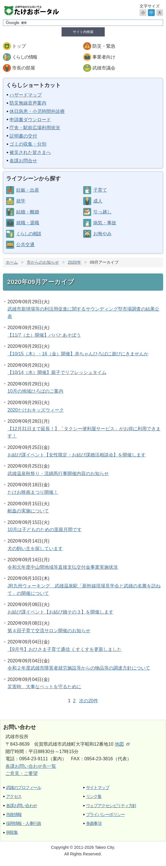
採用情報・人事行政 (23, 823)
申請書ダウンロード (30, 119)
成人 (97, 200)
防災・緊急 (103, 46)
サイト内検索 (83, 32)
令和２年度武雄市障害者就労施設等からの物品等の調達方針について (78, 668)
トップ (19, 46)
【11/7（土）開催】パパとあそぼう (44, 335)
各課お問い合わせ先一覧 (30, 766)
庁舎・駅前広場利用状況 (34, 127)
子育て (100, 190)
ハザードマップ (25, 94)
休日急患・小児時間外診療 (37, 111)
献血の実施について (28, 510)
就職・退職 (27, 222)
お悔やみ (102, 233)
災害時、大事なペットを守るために (44, 686)
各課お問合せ (23, 160)
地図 (122, 744)
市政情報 (14, 814)
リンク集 (94, 796)
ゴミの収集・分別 (27, 144)
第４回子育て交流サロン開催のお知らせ (48, 630)
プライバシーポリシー (105, 814)
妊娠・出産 (27, 190)
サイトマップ (97, 787)
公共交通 (25, 244)
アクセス (14, 796)
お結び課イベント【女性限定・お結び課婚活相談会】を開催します (76, 454)
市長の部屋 (23, 67)
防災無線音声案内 (27, 103)
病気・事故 (104, 222)
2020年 (74, 262)
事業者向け (103, 57)
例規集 (12, 832)
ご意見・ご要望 (21, 773)
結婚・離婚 (27, 211)
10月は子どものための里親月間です (44, 529)
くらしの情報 (24, 57)
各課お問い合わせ (21, 805)
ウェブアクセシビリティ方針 (111, 805)
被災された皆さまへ (30, 152)
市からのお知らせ (43, 262)
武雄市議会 (103, 67)
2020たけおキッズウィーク (35, 410)
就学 (20, 200)
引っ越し (102, 211)
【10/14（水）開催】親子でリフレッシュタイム (56, 372)
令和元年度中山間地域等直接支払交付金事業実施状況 (62, 567)
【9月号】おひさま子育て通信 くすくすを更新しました (64, 649)
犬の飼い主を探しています (35, 548)
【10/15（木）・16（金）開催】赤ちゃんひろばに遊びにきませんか (77, 353)
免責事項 (94, 823)
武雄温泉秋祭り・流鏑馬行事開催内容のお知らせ (58, 473)
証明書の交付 (23, 136)
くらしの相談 (28, 233)
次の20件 (88, 700)
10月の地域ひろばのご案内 (35, 391)
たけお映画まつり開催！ (32, 492)
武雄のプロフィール (23, 787)
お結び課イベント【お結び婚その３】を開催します (60, 612)
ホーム (12, 262)
